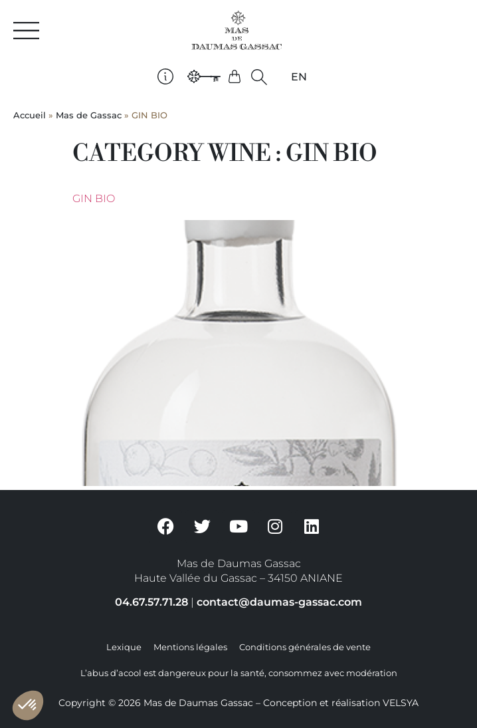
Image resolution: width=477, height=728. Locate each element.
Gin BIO (93, 198)
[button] (259, 77)
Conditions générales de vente (305, 647)
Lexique (124, 647)
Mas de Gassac (89, 115)
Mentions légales (190, 647)
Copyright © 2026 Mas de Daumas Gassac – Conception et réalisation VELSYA (238, 703)
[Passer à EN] (299, 77)
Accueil (29, 115)
